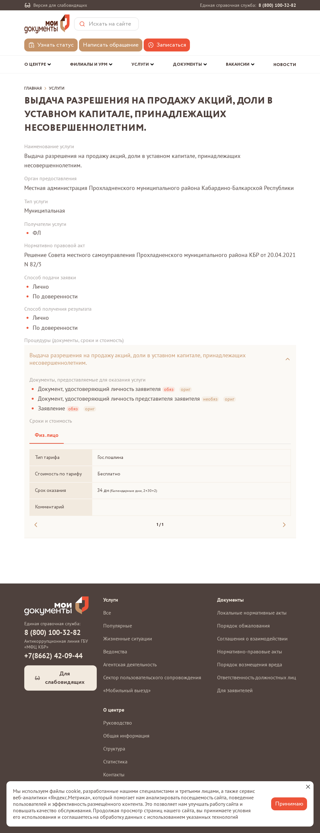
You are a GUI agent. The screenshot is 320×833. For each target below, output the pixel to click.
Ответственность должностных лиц (256, 677)
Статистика (115, 761)
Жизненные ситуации (127, 638)
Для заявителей (235, 690)
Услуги (56, 88)
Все (107, 612)
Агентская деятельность (130, 664)
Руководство (117, 722)
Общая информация (126, 735)
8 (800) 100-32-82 (277, 5)
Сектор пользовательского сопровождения (152, 677)
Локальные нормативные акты (252, 612)
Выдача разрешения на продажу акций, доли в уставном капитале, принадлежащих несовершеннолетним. (137, 358)
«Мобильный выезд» (127, 690)
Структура (114, 748)
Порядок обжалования (243, 625)
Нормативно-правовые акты (249, 651)
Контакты (114, 774)
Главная (33, 88)
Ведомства (115, 651)
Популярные (117, 625)
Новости (284, 65)
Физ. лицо (47, 435)
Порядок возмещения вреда (249, 664)
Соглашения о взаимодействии (252, 638)
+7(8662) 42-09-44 (53, 655)
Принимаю (289, 804)
